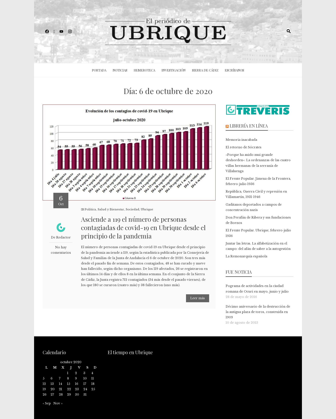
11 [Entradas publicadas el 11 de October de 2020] (92, 378)
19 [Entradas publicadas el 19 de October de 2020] (44, 389)
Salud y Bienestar (111, 209)
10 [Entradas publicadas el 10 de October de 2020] (85, 378)
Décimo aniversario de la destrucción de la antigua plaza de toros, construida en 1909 (258, 312)
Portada (99, 70)
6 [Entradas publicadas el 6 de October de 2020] (51, 378)
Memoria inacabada (241, 140)
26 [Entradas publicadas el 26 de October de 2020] (44, 394)
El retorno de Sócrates (243, 147)
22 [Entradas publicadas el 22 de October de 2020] (69, 389)
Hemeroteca (144, 70)
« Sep (47, 403)
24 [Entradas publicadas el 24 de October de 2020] (85, 389)
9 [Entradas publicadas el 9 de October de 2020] (76, 378)
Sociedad (132, 209)
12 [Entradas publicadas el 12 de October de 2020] (44, 384)
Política (90, 209)
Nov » (58, 403)
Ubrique (147, 209)
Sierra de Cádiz (205, 70)
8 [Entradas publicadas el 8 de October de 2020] (68, 378)
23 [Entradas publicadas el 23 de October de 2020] (77, 389)
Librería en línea (249, 126)
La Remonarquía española (246, 256)
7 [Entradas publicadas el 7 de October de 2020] (59, 378)
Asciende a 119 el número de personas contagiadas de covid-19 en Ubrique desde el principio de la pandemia (143, 227)
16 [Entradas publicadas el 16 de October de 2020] (76, 384)
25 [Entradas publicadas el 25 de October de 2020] (93, 389)
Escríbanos (234, 70)
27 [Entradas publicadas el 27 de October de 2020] (52, 394)
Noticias (120, 70)
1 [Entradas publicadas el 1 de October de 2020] (67, 373)
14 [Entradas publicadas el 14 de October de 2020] (60, 384)
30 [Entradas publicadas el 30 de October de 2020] (77, 394)
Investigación (174, 70)
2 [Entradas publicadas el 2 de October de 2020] (76, 373)
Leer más (197, 298)
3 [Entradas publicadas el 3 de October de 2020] (84, 373)
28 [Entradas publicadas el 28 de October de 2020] (61, 394)
